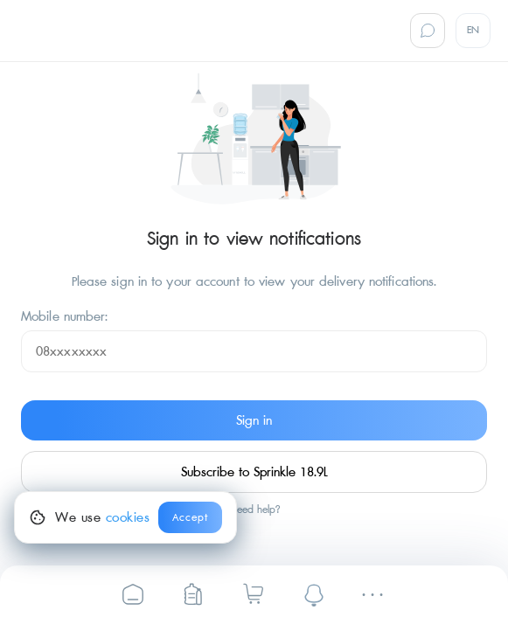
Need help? (254, 510)
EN (473, 30)
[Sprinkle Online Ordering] (192, 594)
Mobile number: (64, 316)
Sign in (254, 420)
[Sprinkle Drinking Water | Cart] (253, 593)
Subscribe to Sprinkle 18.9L (254, 472)
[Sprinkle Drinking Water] (133, 594)
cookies (128, 517)
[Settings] (375, 594)
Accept (190, 518)
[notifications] (314, 594)
